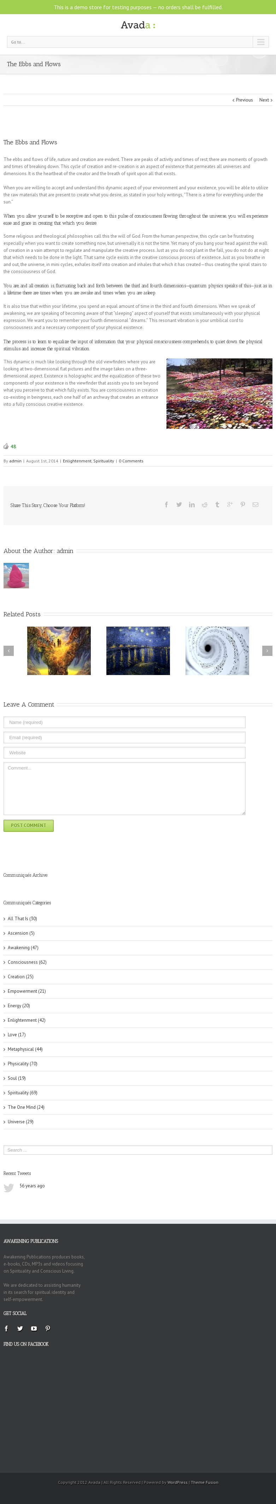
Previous (244, 100)
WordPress (178, 1482)
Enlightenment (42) (27, 1020)
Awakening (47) (23, 948)
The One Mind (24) (26, 1107)
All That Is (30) (22, 919)
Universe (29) (21, 1122)
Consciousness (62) (27, 962)
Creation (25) (21, 977)
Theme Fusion (204, 1482)
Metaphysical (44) (25, 1049)
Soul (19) (17, 1078)
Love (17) (17, 1035)
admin (15, 460)
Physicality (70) (22, 1064)
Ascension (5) (21, 933)
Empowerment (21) (27, 991)
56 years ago (32, 1186)
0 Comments (131, 460)
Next (264, 100)
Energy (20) (19, 1006)
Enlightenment (77, 460)
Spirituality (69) (22, 1093)
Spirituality (103, 460)
